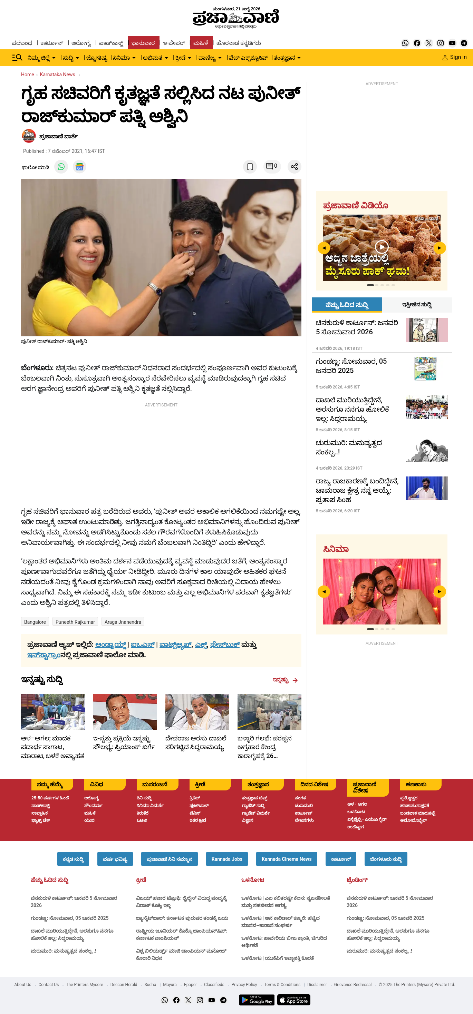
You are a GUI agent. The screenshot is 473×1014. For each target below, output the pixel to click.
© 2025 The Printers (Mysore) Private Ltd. (417, 984)
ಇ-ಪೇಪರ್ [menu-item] (174, 43)
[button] (73, 859)
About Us (23, 984)
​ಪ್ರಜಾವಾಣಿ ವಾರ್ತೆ (58, 136)
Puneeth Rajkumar (75, 622)
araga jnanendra (123, 622)
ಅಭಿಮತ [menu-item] (152, 58)
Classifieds (214, 984)
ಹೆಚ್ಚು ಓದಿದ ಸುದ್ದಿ (49, 880)
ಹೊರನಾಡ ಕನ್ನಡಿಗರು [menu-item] (238, 43)
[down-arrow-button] (54, 58)
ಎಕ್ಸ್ (201, 644)
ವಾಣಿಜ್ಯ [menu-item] (207, 58)
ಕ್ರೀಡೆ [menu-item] (180, 58)
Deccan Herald (123, 984)
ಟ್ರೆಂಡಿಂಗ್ (357, 880)
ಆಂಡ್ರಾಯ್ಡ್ (111, 644)
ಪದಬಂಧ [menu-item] (22, 43)
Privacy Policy (244, 984)
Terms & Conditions (282, 984)
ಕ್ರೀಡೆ (141, 880)
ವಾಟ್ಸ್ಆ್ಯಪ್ (175, 644)
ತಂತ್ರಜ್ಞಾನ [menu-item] (284, 58)
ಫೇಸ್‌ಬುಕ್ (225, 644)
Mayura (170, 984)
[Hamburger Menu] (17, 57)
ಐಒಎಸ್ (142, 644)
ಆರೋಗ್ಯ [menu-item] (81, 43)
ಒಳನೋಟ (252, 880)
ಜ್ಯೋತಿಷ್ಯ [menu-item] (96, 58)
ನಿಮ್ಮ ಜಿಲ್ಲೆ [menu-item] (39, 58)
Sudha (150, 984)
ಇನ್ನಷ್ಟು (285, 679)
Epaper (190, 984)
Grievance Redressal (353, 984)
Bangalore (35, 622)
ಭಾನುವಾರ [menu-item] (143, 43)
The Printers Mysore (84, 984)
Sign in (455, 57)
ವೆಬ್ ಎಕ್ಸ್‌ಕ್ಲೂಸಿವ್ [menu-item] (248, 58)
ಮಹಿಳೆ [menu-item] (200, 43)
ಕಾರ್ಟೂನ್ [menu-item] (51, 43)
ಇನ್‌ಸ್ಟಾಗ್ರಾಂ (43, 655)
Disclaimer (317, 984)
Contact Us (48, 984)
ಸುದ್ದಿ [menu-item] (68, 58)
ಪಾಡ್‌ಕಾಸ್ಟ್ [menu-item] (111, 43)
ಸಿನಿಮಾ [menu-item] (121, 58)
